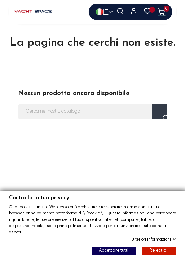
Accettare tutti (113, 250)
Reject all (159, 250)
